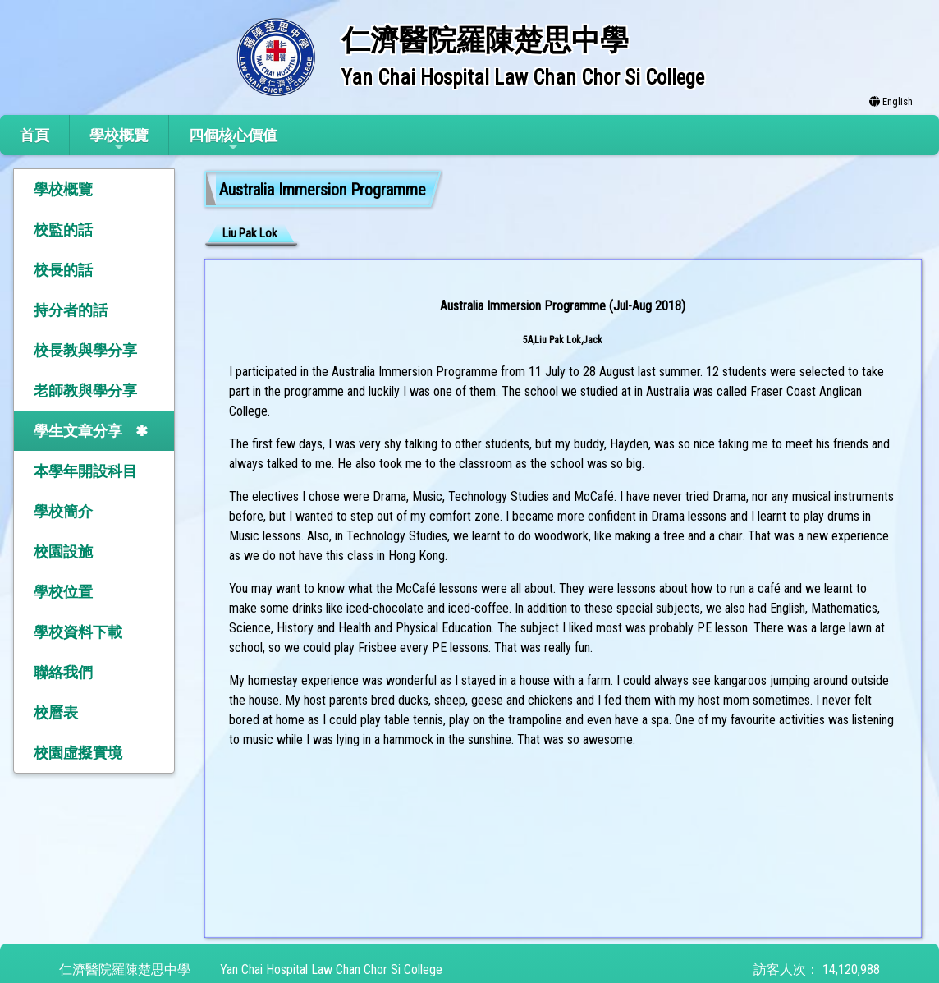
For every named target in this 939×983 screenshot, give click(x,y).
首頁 (34, 135)
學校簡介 (63, 511)
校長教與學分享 (85, 350)
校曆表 (56, 712)
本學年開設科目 (85, 471)
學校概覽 (119, 140)
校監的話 (63, 229)
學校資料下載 (78, 632)
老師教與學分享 (85, 390)
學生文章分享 (78, 430)
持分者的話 (71, 310)
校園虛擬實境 (78, 752)
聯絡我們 (63, 672)
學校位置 (63, 591)
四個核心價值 (233, 140)
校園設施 (63, 551)
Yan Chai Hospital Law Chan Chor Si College (331, 969)
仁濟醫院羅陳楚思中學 (124, 969)
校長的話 (63, 269)
